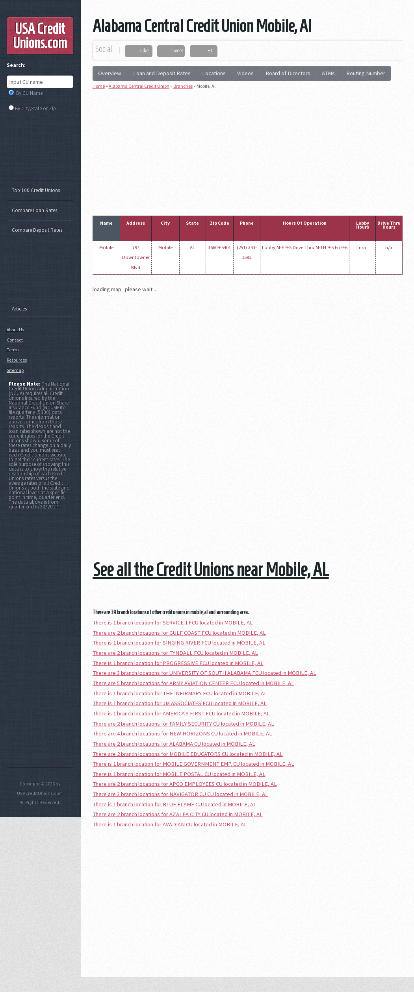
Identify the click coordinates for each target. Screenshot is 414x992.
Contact (15, 340)
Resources (17, 360)
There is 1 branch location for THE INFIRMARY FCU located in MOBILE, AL (180, 693)
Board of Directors (287, 73)
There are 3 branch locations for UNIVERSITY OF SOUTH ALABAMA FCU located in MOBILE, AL (204, 672)
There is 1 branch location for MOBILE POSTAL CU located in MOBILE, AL (179, 774)
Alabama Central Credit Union (139, 86)
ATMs (328, 73)
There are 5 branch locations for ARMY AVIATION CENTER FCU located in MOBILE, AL (193, 683)
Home (99, 86)
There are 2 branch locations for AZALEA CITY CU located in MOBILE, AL (178, 814)
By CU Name (29, 93)
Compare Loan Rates (34, 210)
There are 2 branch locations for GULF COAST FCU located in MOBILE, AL (179, 632)
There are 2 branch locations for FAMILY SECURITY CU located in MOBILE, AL (183, 723)
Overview (109, 73)
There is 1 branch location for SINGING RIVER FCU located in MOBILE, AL (179, 642)
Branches (183, 86)
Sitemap (15, 370)
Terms (13, 350)
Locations (214, 73)
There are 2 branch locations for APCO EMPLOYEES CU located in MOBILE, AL (185, 783)
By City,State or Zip (35, 108)
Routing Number (365, 73)
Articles (19, 308)
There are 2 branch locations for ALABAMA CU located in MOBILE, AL (174, 743)
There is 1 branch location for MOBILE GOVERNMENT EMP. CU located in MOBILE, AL (193, 763)
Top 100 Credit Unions (36, 190)
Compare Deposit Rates (37, 230)
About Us (15, 330)
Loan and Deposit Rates (162, 73)
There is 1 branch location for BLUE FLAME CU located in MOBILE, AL (174, 804)
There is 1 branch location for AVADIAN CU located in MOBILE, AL (170, 824)
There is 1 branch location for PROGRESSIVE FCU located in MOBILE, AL (178, 663)
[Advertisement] (253, 151)
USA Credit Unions (40, 35)
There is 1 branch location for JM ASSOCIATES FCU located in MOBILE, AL (180, 703)
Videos (245, 73)
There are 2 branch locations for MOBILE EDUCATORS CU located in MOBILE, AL (188, 753)
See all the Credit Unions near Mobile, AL (211, 569)
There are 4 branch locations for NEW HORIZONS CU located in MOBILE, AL (182, 733)
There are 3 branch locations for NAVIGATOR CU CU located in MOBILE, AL (180, 794)
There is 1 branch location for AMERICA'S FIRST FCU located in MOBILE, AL (181, 713)
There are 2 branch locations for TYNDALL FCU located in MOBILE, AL (175, 652)
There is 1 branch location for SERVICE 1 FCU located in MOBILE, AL (173, 622)
